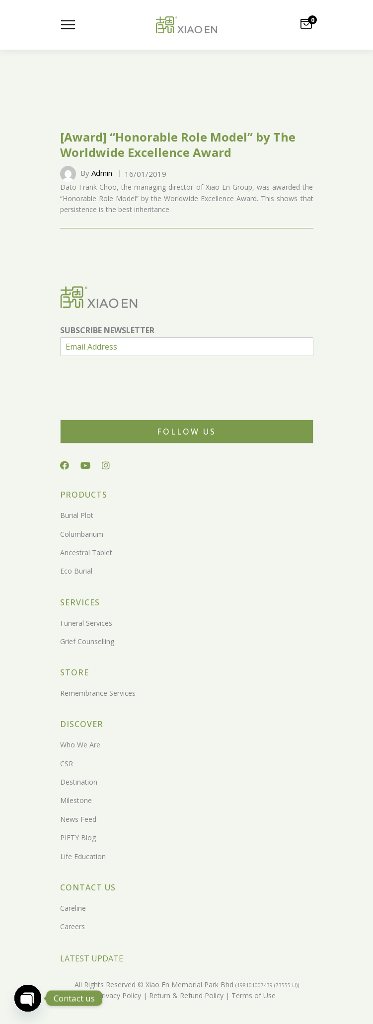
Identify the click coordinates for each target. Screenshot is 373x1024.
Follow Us (186, 431)
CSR (66, 763)
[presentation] (135, 403)
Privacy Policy (119, 995)
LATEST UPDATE (91, 958)
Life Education (83, 856)
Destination (78, 782)
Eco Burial (76, 571)
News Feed (78, 819)
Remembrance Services (98, 693)
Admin (101, 173)
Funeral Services (86, 623)
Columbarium (81, 534)
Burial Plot (76, 515)
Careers (72, 926)
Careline (73, 908)
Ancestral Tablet (86, 552)
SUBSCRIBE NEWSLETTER (107, 330)
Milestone (76, 800)
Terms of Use (252, 995)
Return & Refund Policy (185, 995)
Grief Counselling (87, 641)
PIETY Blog (78, 837)
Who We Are (80, 744)
